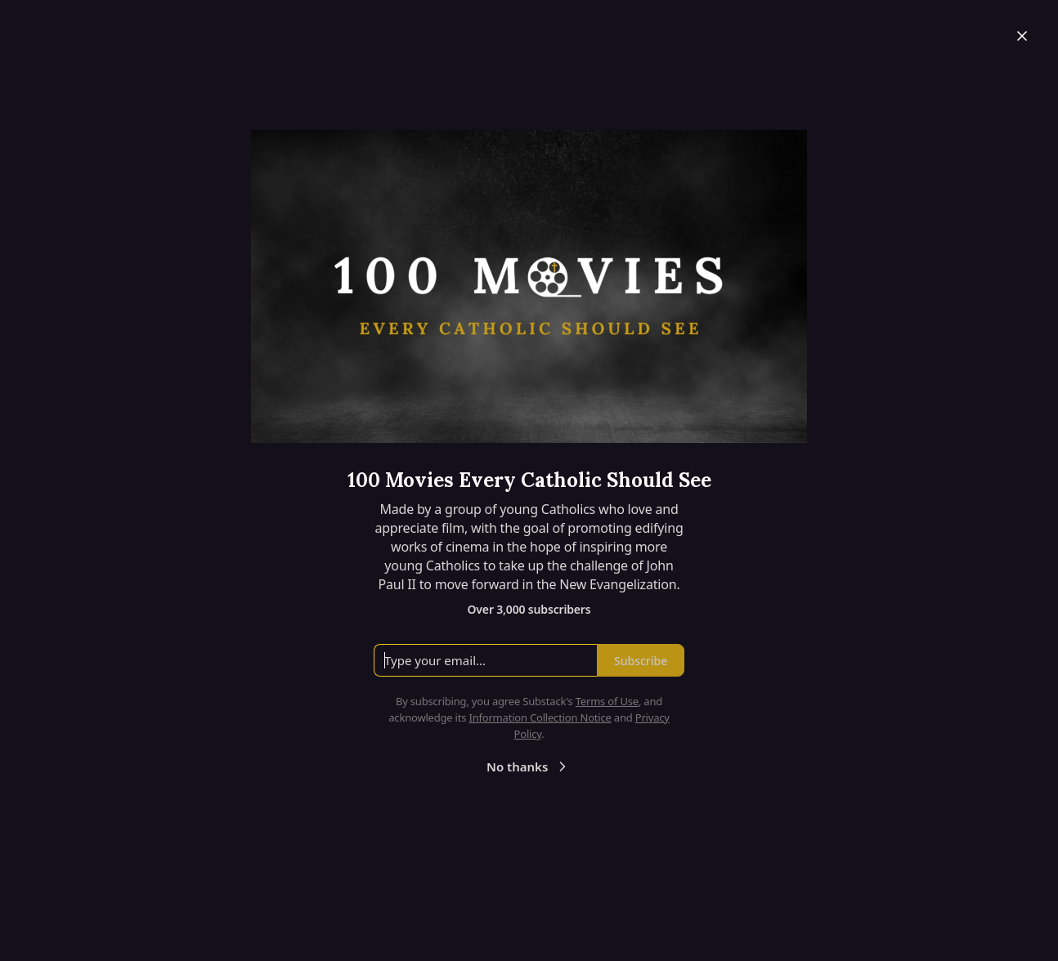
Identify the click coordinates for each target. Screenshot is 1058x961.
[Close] (1022, 36)
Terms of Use (607, 701)
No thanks (528, 766)
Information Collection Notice (539, 717)
